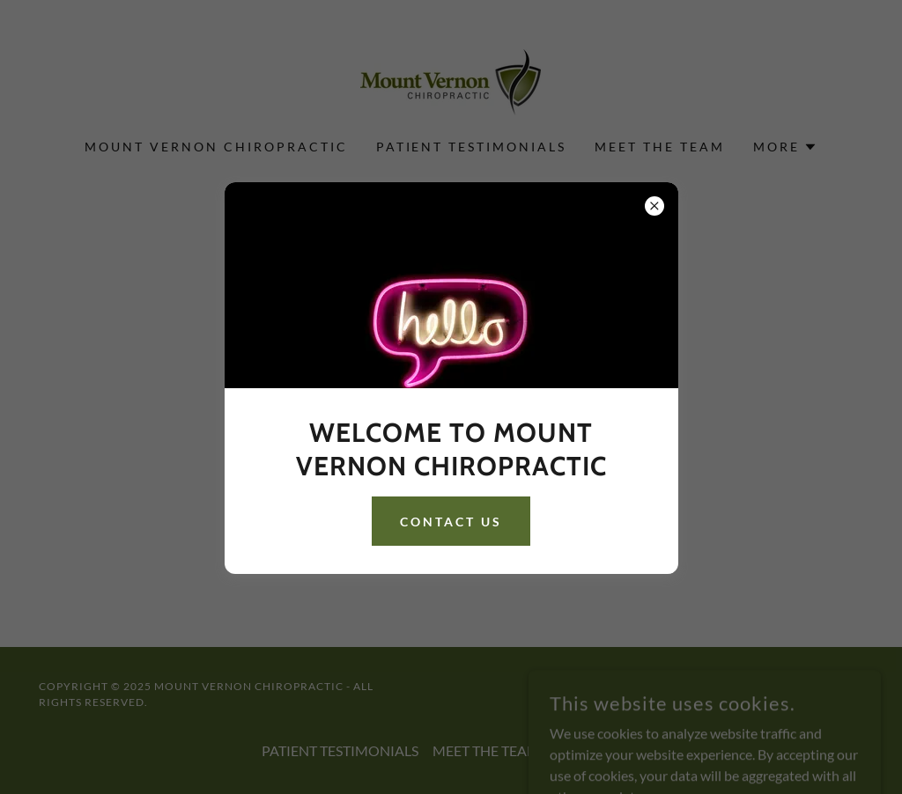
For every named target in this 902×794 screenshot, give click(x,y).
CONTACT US (451, 521)
